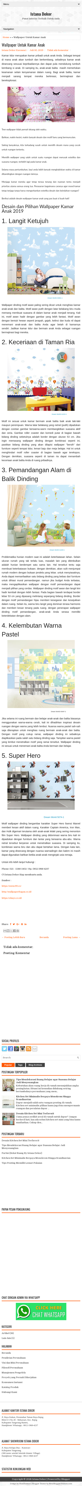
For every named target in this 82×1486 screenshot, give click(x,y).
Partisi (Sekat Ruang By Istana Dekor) (22, 1153)
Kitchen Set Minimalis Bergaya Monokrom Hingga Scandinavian (36, 1158)
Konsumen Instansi (12, 1382)
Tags (20, 1065)
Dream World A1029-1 (57, 550)
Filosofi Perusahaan (12, 1367)
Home (6, 37)
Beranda (44, 937)
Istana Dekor (41, 14)
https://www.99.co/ (11, 886)
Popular (8, 1065)
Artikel (5, 1333)
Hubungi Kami (9, 1392)
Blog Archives (35, 1065)
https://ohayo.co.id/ (12, 898)
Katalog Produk (10, 1387)
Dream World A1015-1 (59, 414)
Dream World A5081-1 (55, 298)
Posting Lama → (71, 937)
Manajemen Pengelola (14, 1372)
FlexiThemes (24, 1484)
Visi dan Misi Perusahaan (15, 1362)
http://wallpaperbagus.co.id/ (17, 891)
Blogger (65, 1479)
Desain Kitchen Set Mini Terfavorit (35, 1113)
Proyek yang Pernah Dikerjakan (19, 1377)
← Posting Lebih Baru (13, 937)
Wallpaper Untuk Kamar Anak (23, 44)
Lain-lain (6, 1338)
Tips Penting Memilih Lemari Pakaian (22, 1163)
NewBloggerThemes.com (60, 1484)
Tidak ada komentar (58, 50)
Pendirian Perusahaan (14, 1358)
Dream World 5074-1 (54, 817)
